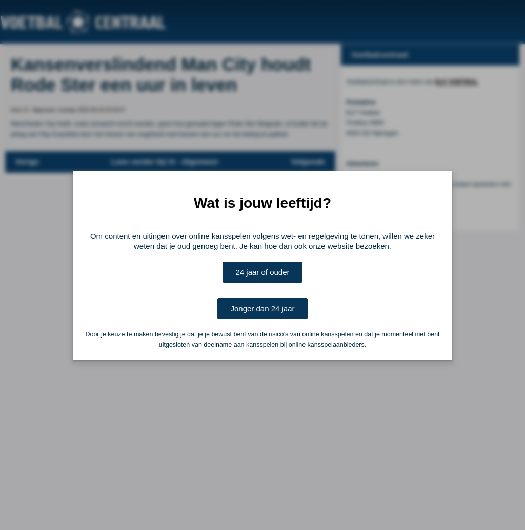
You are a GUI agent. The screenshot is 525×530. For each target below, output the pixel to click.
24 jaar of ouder (262, 272)
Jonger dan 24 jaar (262, 308)
